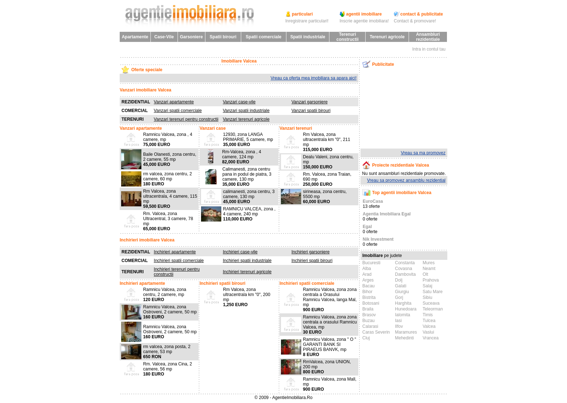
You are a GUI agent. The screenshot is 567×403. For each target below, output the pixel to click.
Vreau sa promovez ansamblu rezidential (406, 180)
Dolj (398, 280)
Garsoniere (191, 36)
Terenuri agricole (387, 36)
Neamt (429, 268)
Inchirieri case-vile (240, 251)
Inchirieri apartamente (175, 251)
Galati (400, 285)
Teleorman (433, 309)
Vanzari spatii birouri (311, 110)
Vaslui (428, 332)
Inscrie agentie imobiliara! (364, 20)
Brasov (369, 314)
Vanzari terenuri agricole (246, 119)
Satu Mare (433, 291)
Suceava (431, 303)
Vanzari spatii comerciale (178, 110)
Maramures (406, 332)
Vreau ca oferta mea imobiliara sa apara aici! (313, 78)
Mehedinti (404, 337)
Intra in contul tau (429, 49)
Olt (425, 274)
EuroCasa (373, 201)
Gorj (399, 297)
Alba (366, 268)
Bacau (368, 285)
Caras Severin (376, 332)
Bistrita (369, 297)
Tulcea (429, 320)
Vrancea (431, 337)
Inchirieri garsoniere (310, 251)
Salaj (427, 285)
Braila (368, 309)
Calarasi (370, 326)
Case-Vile (164, 36)
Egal (367, 226)
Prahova (431, 280)
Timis (428, 314)
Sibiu (427, 297)
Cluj (366, 337)
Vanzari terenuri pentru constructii (186, 119)
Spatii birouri (223, 36)
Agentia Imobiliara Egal (387, 213)
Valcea (429, 326)
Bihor (367, 291)
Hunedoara (405, 309)
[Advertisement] (398, 108)
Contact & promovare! (415, 20)
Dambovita (405, 274)
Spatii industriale (307, 36)
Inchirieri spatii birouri (311, 260)
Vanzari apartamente (174, 101)
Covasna (403, 268)
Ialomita (402, 314)
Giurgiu (402, 291)
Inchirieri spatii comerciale (179, 260)
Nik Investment (378, 239)
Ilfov (399, 326)
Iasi (398, 320)
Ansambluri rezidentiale (428, 37)
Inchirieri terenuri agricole (247, 271)
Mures (429, 262)
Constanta (405, 262)
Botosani (370, 303)
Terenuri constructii (347, 37)
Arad (366, 274)
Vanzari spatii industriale (246, 110)
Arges (368, 280)
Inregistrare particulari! (306, 20)
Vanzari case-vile (239, 101)
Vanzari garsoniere (309, 101)
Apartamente (135, 36)
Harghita (403, 303)
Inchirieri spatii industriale (247, 260)
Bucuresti (371, 262)
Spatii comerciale (264, 36)
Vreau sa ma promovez (423, 152)
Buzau (368, 320)
